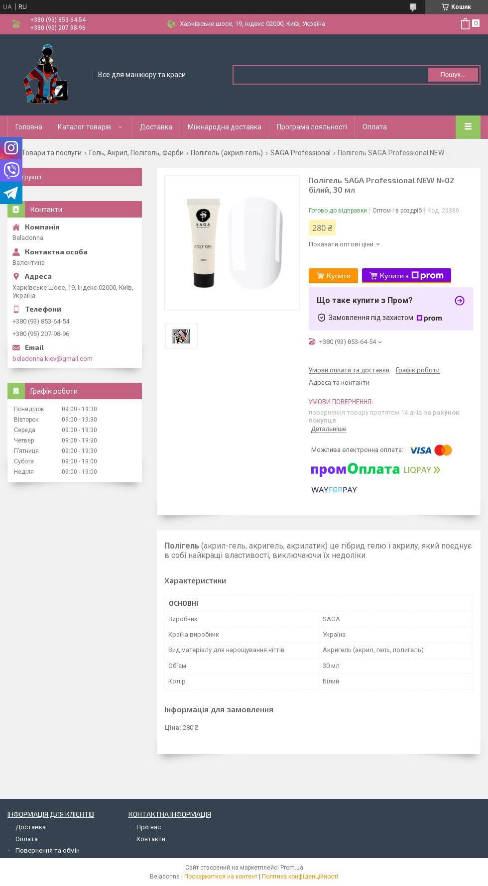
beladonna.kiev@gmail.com (52, 358)
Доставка (156, 127)
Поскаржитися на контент (220, 876)
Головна (28, 127)
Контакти (150, 839)
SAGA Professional (300, 153)
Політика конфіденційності (300, 876)
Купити (339, 275)
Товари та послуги (51, 153)
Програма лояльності (312, 127)
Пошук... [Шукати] (453, 74)
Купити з (412, 275)
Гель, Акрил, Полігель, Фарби (136, 153)
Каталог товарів (84, 127)
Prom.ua (291, 867)
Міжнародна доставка (224, 127)
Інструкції (26, 177)
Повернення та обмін (47, 850)
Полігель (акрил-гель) (227, 153)
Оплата (375, 127)
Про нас (148, 827)
